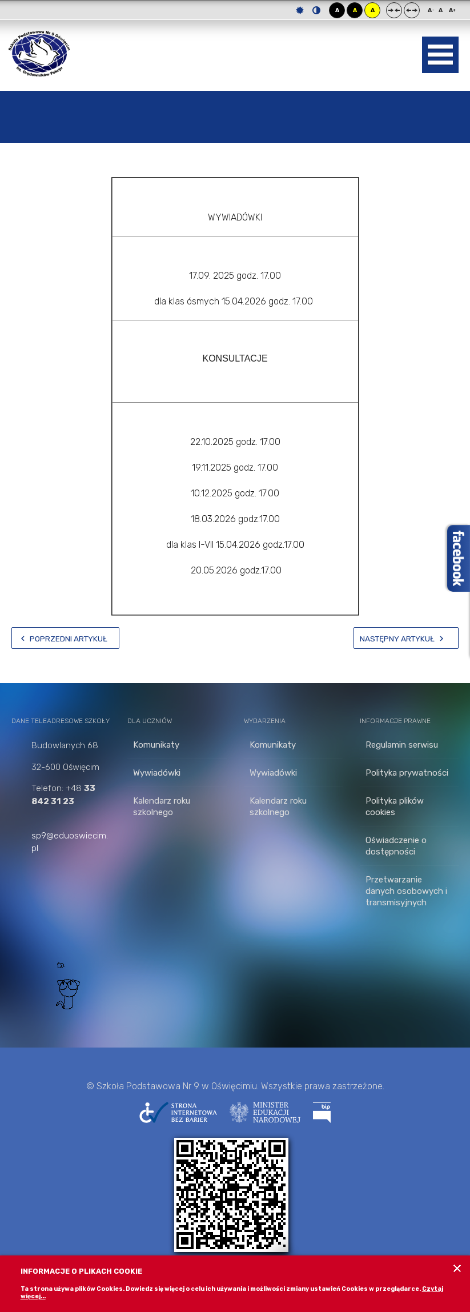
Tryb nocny (316, 10)
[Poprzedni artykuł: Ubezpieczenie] (65, 638)
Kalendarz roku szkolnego (161, 806)
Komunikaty (156, 745)
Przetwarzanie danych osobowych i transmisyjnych (406, 891)
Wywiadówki (156, 773)
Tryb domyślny (300, 10)
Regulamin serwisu (401, 745)
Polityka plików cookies (394, 806)
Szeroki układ (411, 10)
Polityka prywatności (406, 773)
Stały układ (394, 10)
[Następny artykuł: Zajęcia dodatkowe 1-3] (406, 638)
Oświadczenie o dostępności (396, 846)
